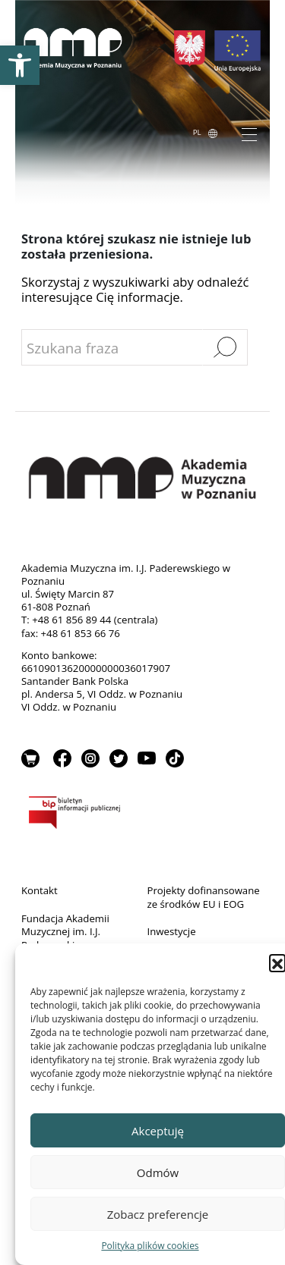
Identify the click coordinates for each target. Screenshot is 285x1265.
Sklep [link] (30, 758)
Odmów (158, 1172)
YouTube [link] (147, 758)
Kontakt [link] (39, 890)
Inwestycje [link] (171, 931)
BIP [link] (142, 815)
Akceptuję (157, 1130)
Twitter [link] (118, 758)
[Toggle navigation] (249, 133)
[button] (277, 962)
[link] (20, 65)
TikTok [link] (175, 758)
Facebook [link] (62, 758)
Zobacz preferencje (158, 1214)
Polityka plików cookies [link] (149, 1245)
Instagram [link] (90, 758)
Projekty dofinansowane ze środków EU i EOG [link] (203, 897)
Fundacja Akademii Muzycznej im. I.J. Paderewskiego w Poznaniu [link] (65, 938)
